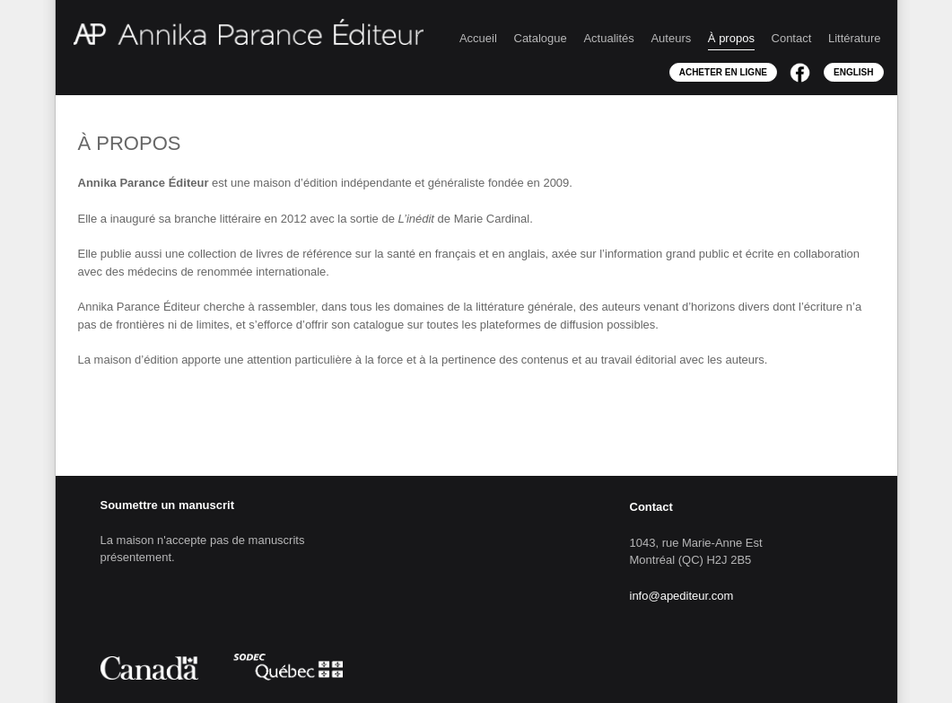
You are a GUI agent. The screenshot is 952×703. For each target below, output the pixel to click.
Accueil (478, 38)
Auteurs (671, 38)
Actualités (608, 38)
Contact (792, 38)
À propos (731, 38)
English (853, 72)
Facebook (800, 72)
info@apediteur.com (682, 595)
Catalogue (540, 38)
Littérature (854, 38)
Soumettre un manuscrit (167, 505)
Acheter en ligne (723, 72)
